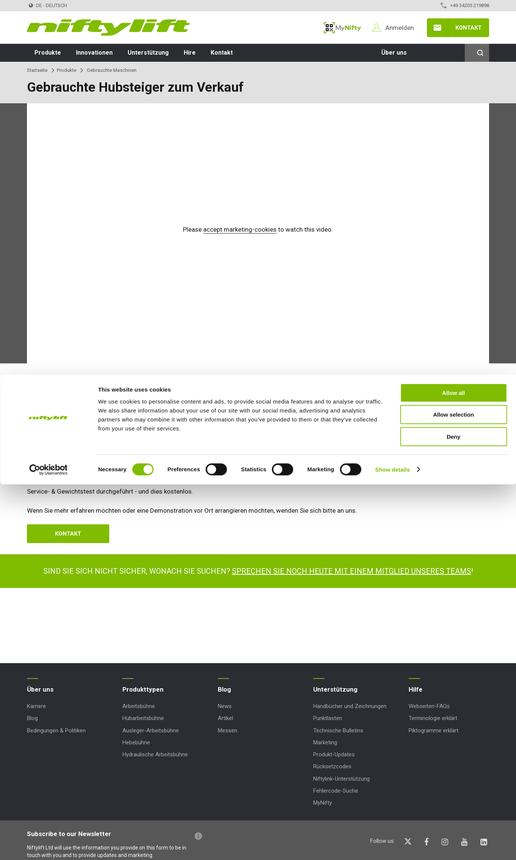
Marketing (325, 742)
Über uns (394, 52)
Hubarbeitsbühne (143, 718)
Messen (227, 730)
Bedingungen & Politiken (56, 730)
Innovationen (94, 52)
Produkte (47, 52)
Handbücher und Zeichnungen (350, 706)
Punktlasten (327, 718)
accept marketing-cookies (240, 229)
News (225, 706)
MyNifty (342, 27)
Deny (454, 812)
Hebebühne (136, 742)
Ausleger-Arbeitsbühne (150, 730)
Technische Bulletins (338, 730)
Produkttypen (143, 689)
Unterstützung (148, 52)
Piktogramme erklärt (433, 730)
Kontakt (468, 27)
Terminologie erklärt (433, 718)
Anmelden (399, 27)
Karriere (36, 706)
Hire (190, 52)
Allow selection (453, 790)
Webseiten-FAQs (429, 706)
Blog (32, 718)
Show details (392, 845)
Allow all (453, 768)
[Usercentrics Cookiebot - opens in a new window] (48, 845)
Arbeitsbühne (138, 706)
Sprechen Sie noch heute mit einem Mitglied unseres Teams (351, 571)
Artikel (225, 718)
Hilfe (415, 689)
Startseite (37, 70)
